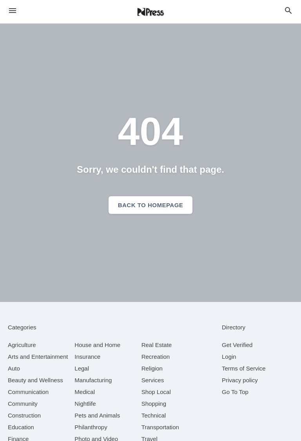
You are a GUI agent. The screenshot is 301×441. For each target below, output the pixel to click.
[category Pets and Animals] (97, 415)
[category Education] (21, 427)
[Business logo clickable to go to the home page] (150, 12)
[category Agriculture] (22, 345)
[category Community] (23, 403)
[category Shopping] (153, 403)
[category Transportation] (160, 427)
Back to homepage (150, 205)
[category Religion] (152, 368)
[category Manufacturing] (93, 380)
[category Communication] (28, 392)
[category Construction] (24, 415)
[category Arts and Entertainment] (38, 356)
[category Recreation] (155, 356)
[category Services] (152, 380)
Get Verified (237, 345)
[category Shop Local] (156, 392)
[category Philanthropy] (90, 427)
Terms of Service (244, 368)
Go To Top (235, 392)
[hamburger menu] (12, 11)
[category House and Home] (97, 345)
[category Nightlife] (85, 403)
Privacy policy (240, 380)
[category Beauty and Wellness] (35, 380)
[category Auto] (14, 368)
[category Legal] (81, 368)
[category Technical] (153, 415)
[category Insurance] (87, 356)
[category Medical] (84, 392)
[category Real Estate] (156, 345)
